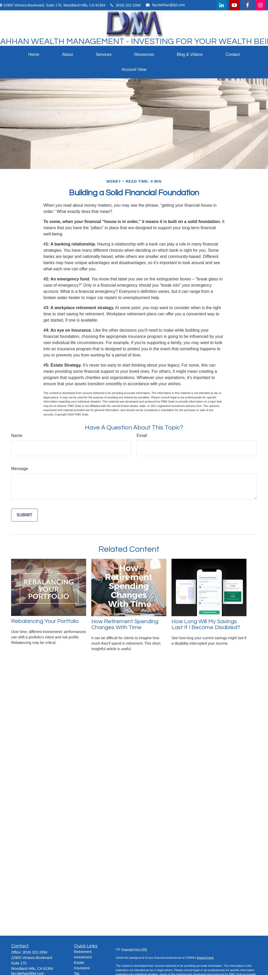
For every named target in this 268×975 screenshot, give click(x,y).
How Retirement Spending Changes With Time (124, 624)
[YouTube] (234, 5)
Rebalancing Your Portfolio (45, 621)
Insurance (82, 968)
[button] (34, 54)
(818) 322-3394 (125, 5)
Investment (83, 957)
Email (142, 435)
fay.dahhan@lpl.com (165, 5)
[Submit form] (24, 515)
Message (19, 468)
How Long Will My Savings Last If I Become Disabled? (206, 624)
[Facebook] (247, 5)
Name (16, 435)
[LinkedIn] (221, 5)
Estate (79, 963)
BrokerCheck (205, 957)
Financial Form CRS (134, 949)
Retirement (83, 952)
